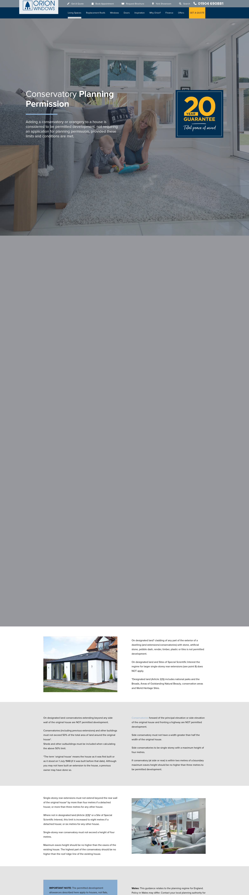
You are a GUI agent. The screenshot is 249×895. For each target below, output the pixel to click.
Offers (182, 12)
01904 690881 (210, 3)
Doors (128, 12)
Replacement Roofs (96, 12)
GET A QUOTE (198, 12)
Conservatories (140, 717)
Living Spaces (75, 12)
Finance (170, 12)
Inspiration (141, 12)
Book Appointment (106, 3)
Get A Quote (78, 3)
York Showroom (164, 3)
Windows (115, 12)
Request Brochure (136, 3)
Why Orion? (156, 12)
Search (187, 3)
